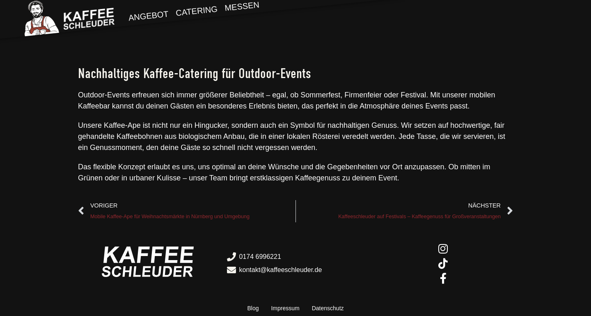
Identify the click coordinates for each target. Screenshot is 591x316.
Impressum (285, 308)
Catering (196, 10)
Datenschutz (328, 308)
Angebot (148, 16)
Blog (253, 308)
